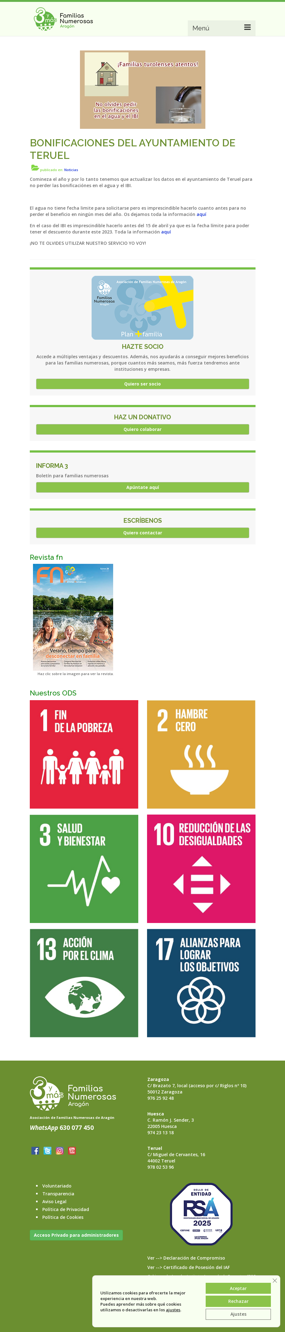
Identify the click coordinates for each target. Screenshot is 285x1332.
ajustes (173, 1309)
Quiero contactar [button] (142, 533)
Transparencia (58, 1194)
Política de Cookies (62, 1217)
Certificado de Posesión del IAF (196, 1267)
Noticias (71, 169)
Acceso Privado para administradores (76, 1235)
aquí (201, 214)
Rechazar (238, 1301)
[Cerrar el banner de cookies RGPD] (274, 1280)
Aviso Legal (54, 1201)
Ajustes (238, 1314)
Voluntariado (56, 1186)
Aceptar (237, 1288)
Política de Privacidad (65, 1209)
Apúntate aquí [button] (142, 487)
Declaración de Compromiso (194, 1258)
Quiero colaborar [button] (142, 429)
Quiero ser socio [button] (142, 384)
